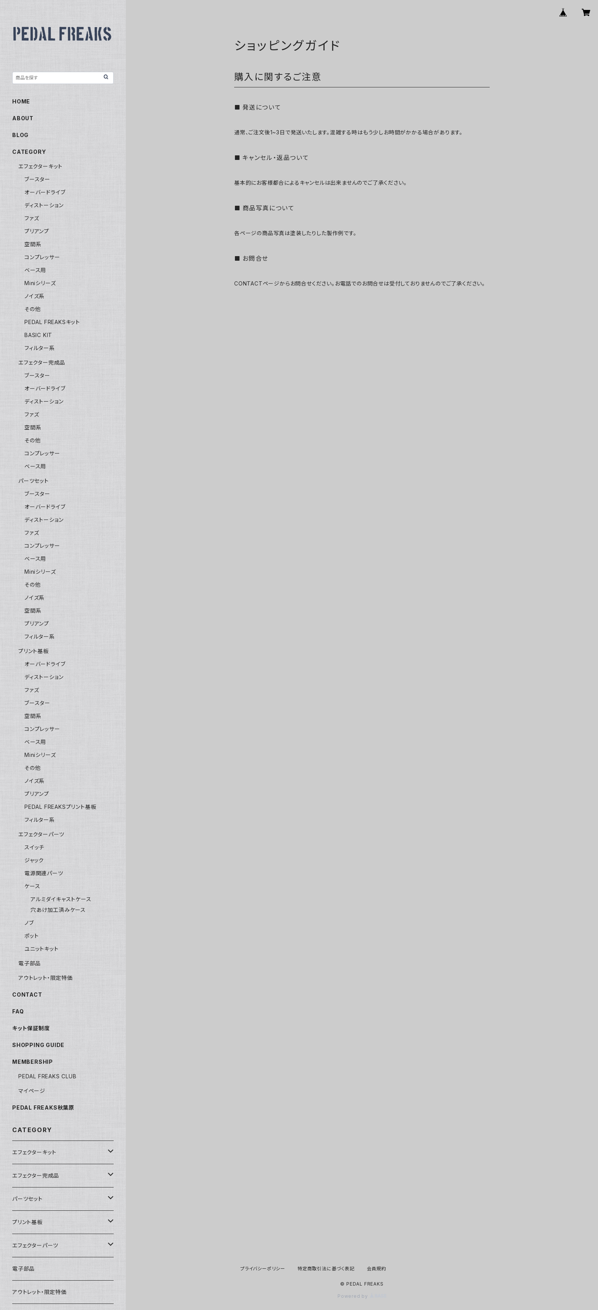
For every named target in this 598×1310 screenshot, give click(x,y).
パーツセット (33, 481)
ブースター (37, 179)
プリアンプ (36, 231)
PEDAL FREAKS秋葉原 (43, 1107)
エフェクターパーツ (41, 834)
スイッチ (34, 847)
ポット (31, 935)
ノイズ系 (34, 296)
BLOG (20, 135)
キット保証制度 (31, 1028)
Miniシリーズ (40, 283)
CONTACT (27, 994)
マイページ (31, 1090)
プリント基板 (33, 651)
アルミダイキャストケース (61, 899)
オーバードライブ (44, 192)
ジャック (34, 860)
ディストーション (43, 205)
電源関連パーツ (43, 873)
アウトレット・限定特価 (45, 977)
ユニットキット (41, 948)
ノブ (29, 923)
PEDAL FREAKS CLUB (47, 1076)
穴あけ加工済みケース (58, 910)
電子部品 (29, 963)
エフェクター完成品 (41, 362)
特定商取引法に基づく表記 (326, 1268)
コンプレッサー (42, 257)
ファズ (31, 218)
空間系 (32, 244)
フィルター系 (39, 348)
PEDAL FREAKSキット (52, 322)
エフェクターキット (40, 166)
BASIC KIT (38, 335)
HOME (21, 101)
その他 (32, 309)
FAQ (18, 1011)
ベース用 (35, 270)
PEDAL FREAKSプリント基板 (60, 806)
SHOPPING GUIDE (38, 1045)
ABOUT (23, 118)
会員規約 (376, 1268)
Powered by (362, 1296)
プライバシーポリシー (262, 1268)
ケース (32, 886)
